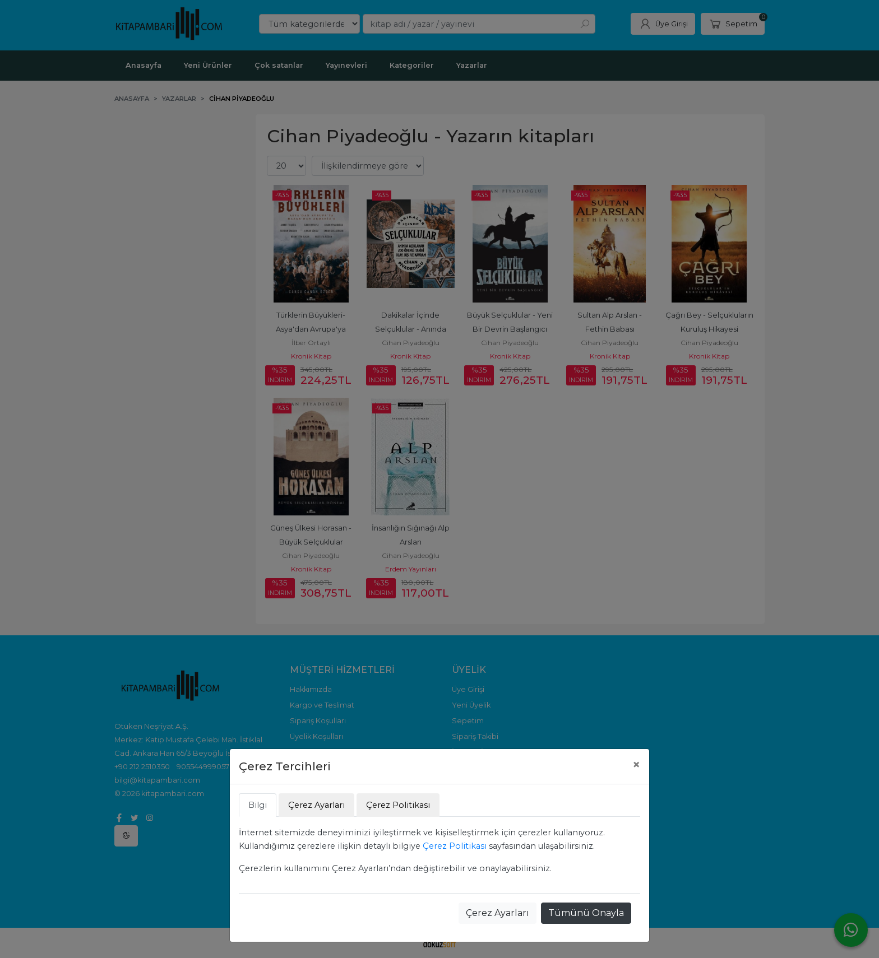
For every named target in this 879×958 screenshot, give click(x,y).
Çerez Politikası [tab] (398, 805)
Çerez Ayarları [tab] (316, 805)
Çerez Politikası (455, 846)
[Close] (636, 764)
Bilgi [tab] (257, 805)
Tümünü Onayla (586, 913)
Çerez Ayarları (497, 913)
